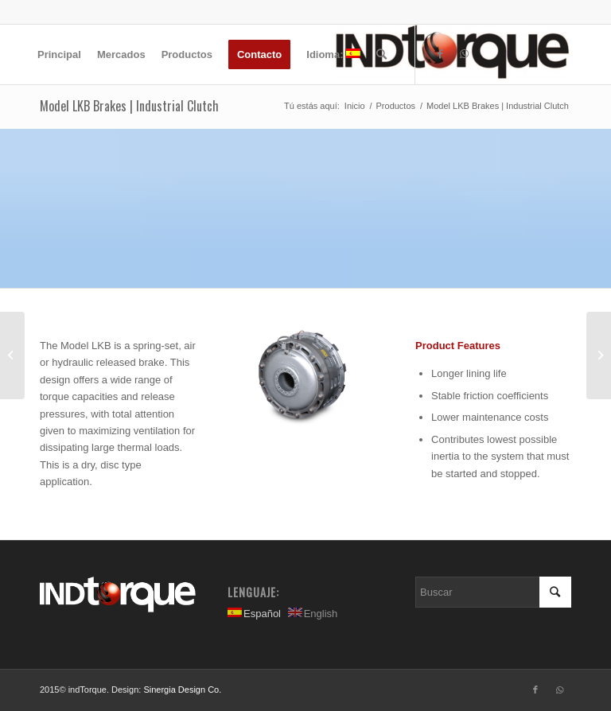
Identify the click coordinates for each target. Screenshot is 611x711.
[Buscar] (381, 54)
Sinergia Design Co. (182, 689)
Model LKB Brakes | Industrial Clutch (129, 105)
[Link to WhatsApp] (464, 54)
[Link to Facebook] (440, 54)
